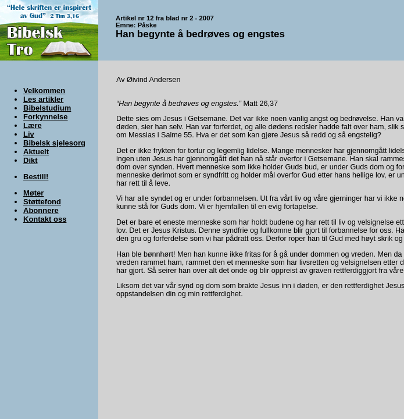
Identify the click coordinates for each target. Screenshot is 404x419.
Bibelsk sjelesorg (54, 143)
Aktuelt (36, 151)
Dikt (30, 160)
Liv (28, 134)
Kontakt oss (44, 219)
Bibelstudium (47, 108)
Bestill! (35, 176)
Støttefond (42, 201)
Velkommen (44, 90)
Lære (32, 125)
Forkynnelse (45, 116)
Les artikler (43, 99)
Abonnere (41, 210)
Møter (33, 193)
